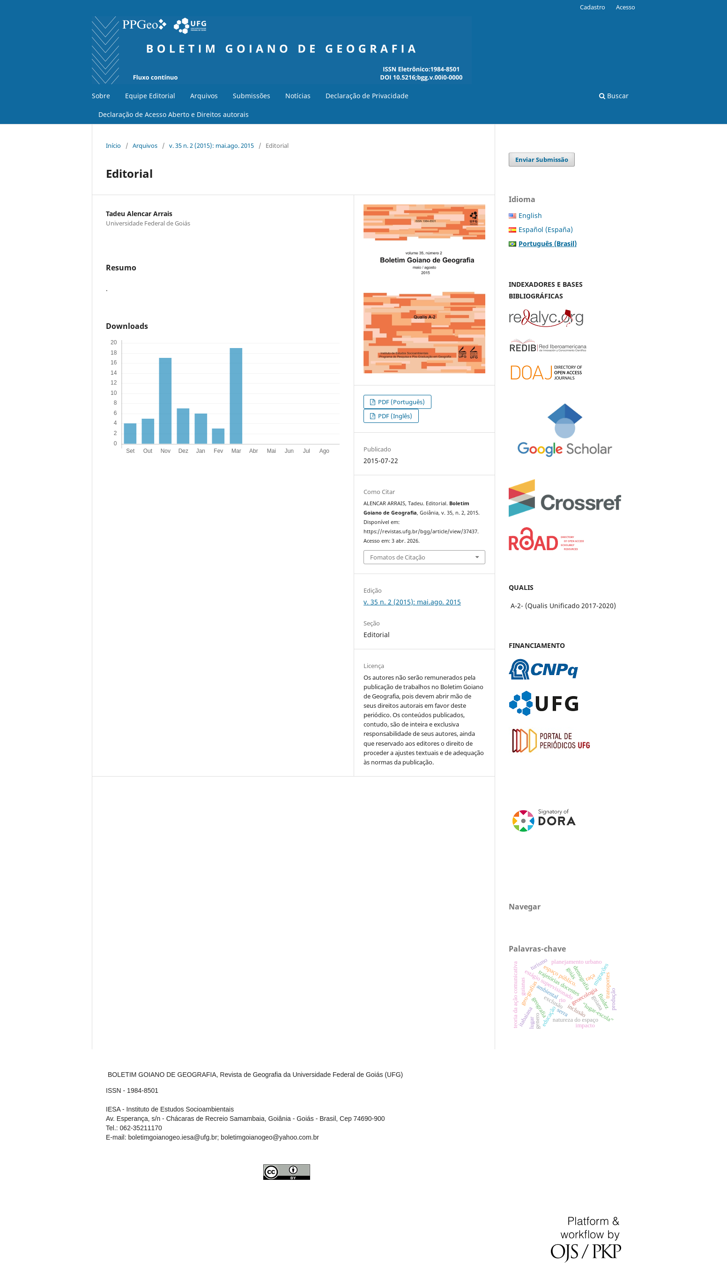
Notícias (298, 95)
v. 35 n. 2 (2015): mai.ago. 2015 (211, 145)
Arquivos (204, 95)
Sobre (101, 95)
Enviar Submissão (541, 159)
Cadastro (592, 7)
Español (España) (546, 229)
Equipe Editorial (150, 95)
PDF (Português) (401, 402)
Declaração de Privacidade (367, 95)
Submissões (251, 95)
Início (113, 145)
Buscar (614, 95)
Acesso (625, 7)
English (530, 215)
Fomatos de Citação (397, 557)
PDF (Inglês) (394, 416)
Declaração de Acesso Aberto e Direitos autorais (173, 114)
